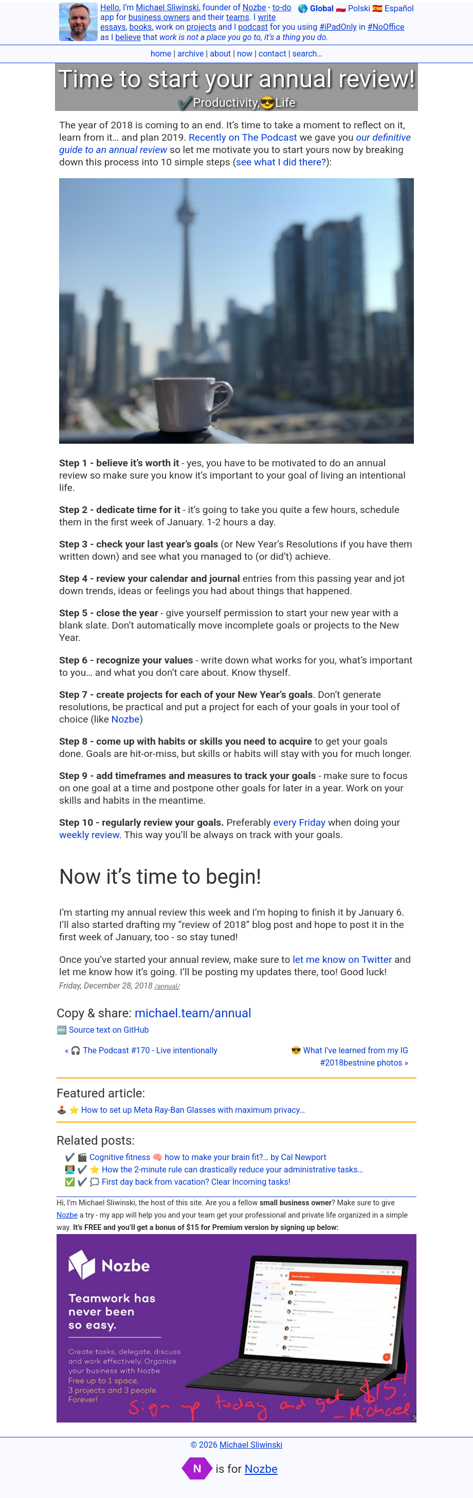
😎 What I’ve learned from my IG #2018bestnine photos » (349, 1057)
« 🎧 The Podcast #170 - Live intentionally (141, 1050)
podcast (253, 27)
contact (272, 54)
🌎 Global (316, 8)
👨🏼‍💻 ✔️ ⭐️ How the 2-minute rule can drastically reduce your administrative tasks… (214, 1169)
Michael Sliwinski (167, 7)
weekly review (89, 835)
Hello (109, 7)
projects (201, 27)
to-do (282, 7)
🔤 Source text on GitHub (103, 1030)
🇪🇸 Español (393, 8)
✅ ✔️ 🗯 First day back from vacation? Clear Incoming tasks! (177, 1182)
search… (308, 54)
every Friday (300, 822)
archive (190, 54)
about (220, 54)
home (161, 54)
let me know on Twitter (342, 959)
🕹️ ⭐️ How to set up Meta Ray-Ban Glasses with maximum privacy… (181, 1110)
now (244, 54)
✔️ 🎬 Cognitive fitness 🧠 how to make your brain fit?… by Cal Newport (195, 1157)
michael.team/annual (193, 1013)
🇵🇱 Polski (353, 8)
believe (128, 37)
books (141, 27)
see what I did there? (281, 162)
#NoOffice (386, 27)
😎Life (278, 103)
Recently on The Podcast (243, 137)
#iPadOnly (338, 27)
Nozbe (254, 7)
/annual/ (167, 986)
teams (237, 17)
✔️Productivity (217, 103)
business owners (159, 17)
